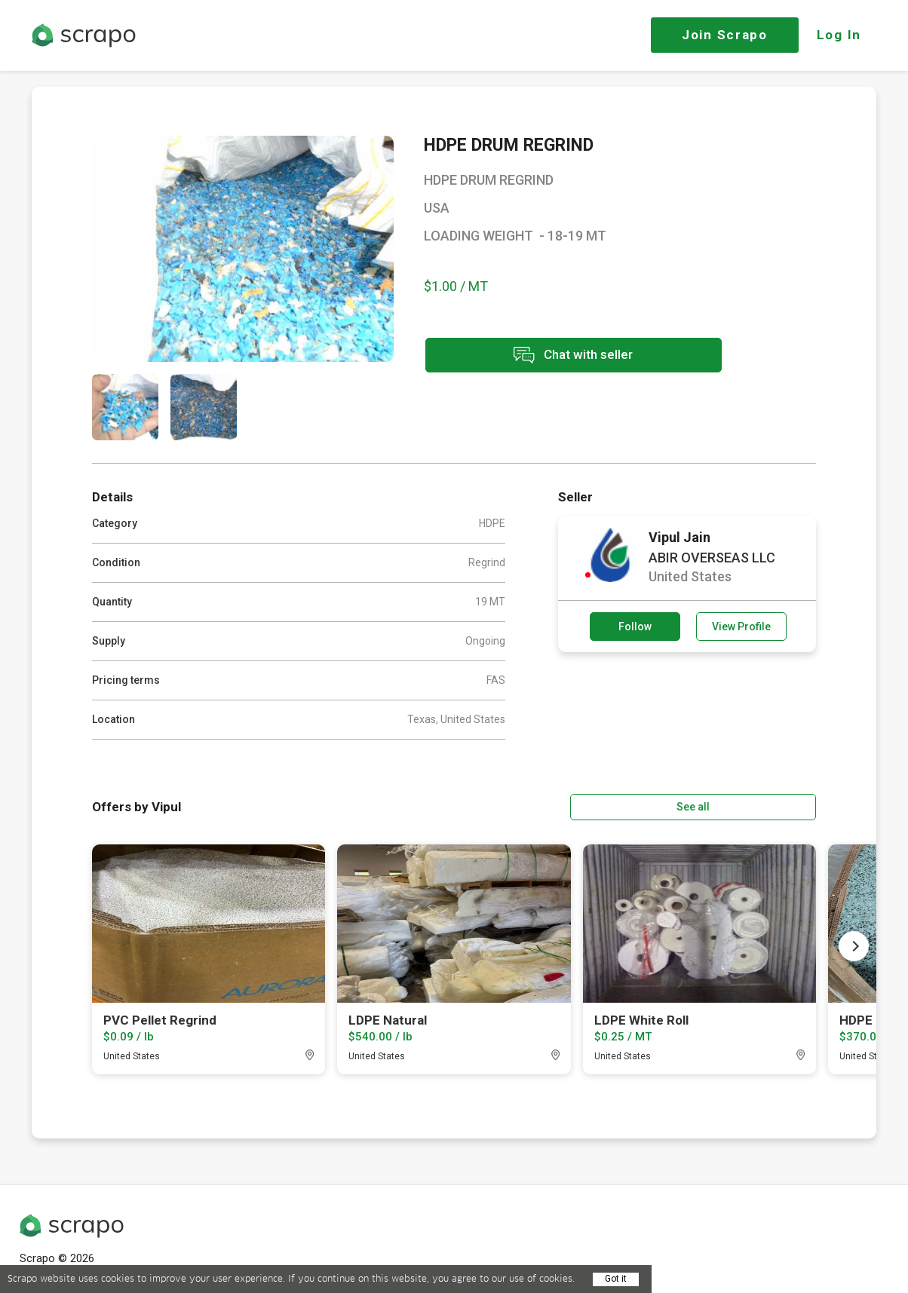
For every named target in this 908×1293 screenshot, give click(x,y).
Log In (839, 34)
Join (725, 34)
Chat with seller (558, 356)
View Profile (741, 626)
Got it (616, 1278)
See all (773, 806)
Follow (635, 626)
